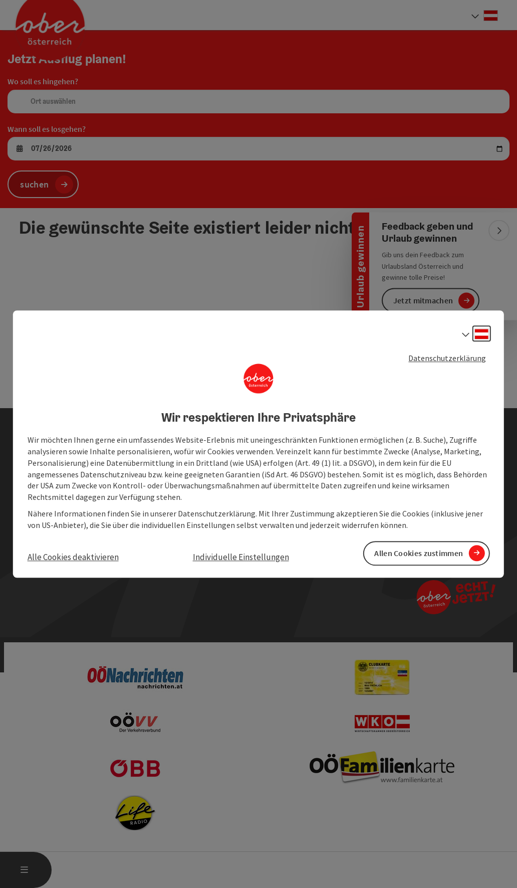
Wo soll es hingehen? (43, 81)
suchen (34, 184)
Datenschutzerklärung (447, 358)
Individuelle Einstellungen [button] (241, 557)
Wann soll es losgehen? (47, 129)
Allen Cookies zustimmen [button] (418, 553)
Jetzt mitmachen (423, 300)
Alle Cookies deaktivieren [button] (73, 557)
